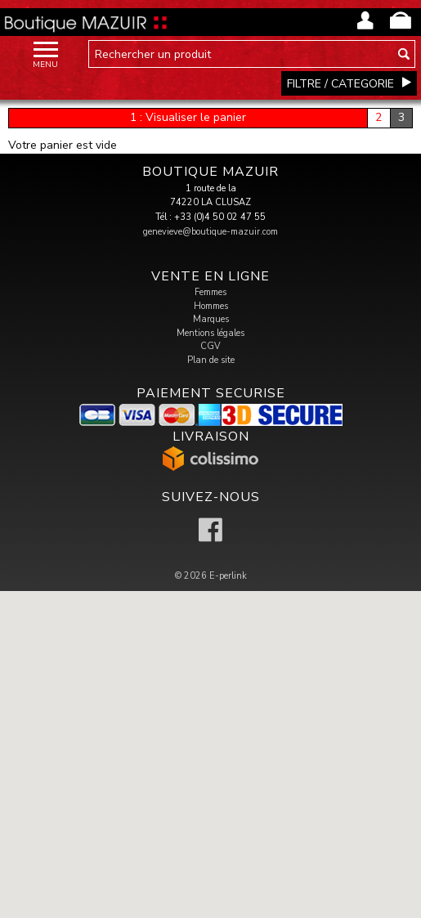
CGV (210, 346)
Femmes (210, 292)
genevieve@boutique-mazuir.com (210, 232)
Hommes (211, 306)
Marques (211, 319)
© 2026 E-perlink (211, 576)
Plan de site (211, 360)
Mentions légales (210, 333)
